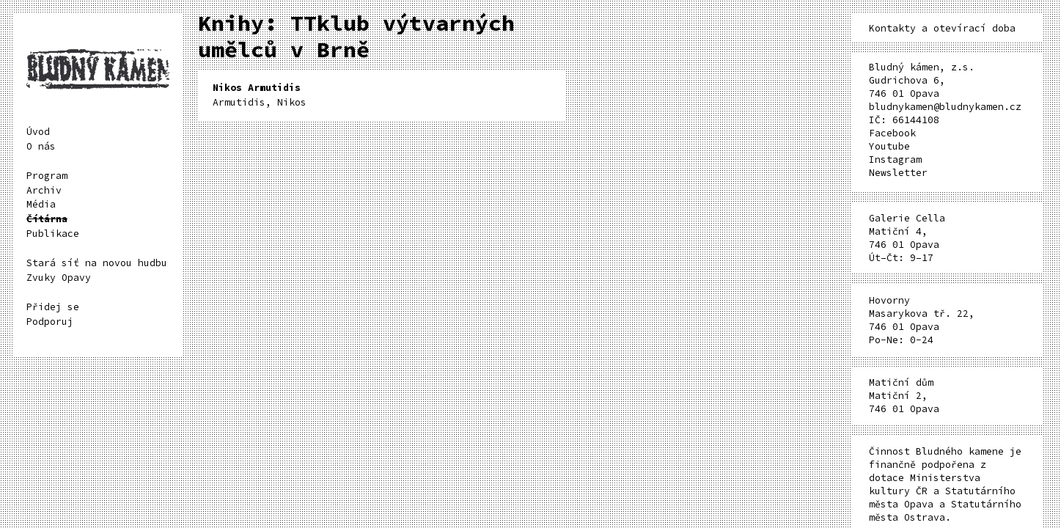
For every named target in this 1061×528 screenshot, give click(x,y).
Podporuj (49, 321)
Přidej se (52, 307)
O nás (41, 146)
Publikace (52, 233)
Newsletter (898, 172)
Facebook (892, 133)
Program (46, 175)
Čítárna (46, 219)
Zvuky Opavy (58, 277)
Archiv (44, 190)
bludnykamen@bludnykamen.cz (945, 106)
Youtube (889, 146)
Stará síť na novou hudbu (96, 263)
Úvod (38, 131)
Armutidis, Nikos (259, 95)
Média (41, 204)
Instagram (895, 159)
